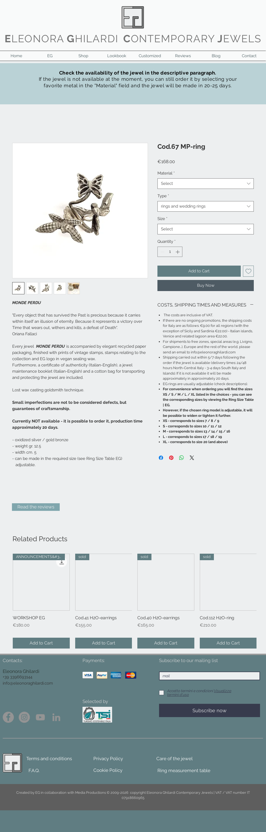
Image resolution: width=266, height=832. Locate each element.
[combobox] (205, 183)
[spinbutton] (170, 252)
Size (162, 218)
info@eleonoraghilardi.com (28, 683)
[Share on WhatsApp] (181, 457)
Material (166, 173)
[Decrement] (162, 252)
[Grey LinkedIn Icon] (56, 717)
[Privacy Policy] (108, 758)
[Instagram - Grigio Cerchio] (24, 717)
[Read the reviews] (36, 507)
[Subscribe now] (209, 710)
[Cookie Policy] (107, 770)
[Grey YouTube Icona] (40, 717)
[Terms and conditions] (49, 758)
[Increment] (178, 252)
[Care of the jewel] (174, 758)
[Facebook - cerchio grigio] (8, 717)
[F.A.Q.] (34, 770)
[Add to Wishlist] (248, 271)
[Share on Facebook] (161, 457)
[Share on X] (192, 457)
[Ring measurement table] (183, 770)
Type (163, 196)
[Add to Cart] (41, 643)
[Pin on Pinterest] (171, 457)
